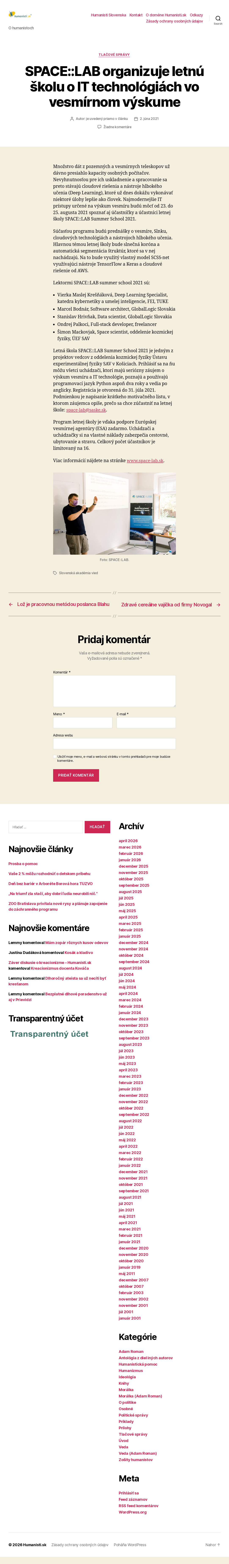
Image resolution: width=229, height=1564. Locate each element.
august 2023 (130, 1051)
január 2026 (130, 867)
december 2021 (133, 1179)
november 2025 (133, 880)
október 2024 (131, 962)
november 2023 (133, 1032)
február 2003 (131, 1300)
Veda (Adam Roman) (138, 1460)
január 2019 (130, 1274)
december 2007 (134, 1287)
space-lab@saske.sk (86, 411)
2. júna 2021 (149, 120)
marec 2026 (130, 854)
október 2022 (131, 1115)
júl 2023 (126, 1058)
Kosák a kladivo (79, 960)
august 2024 (130, 975)
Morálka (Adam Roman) (140, 1403)
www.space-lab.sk (146, 462)
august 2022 (130, 1128)
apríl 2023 (128, 1077)
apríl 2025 (128, 924)
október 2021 (131, 1191)
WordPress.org (133, 1519)
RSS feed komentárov (139, 1513)
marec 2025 (130, 931)
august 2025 (130, 899)
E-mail (123, 722)
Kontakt (136, 15)
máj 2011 (127, 1281)
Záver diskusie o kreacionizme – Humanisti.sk (49, 970)
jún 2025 (127, 911)
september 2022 (134, 1121)
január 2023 (130, 1096)
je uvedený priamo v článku (107, 120)
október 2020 (131, 1268)
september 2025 (134, 892)
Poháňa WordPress (131, 1552)
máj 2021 (127, 1223)
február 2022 (131, 1166)
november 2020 (133, 1262)
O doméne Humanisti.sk (166, 15)
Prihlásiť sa (129, 1500)
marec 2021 (130, 1236)
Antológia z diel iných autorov (146, 1365)
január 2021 (129, 1249)
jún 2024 (127, 988)
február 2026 (131, 860)
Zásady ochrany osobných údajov (174, 22)
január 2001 (130, 1325)
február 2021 (130, 1242)
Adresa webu (63, 743)
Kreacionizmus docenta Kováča (60, 975)
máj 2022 (127, 1147)
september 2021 (134, 1198)
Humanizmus (131, 1378)
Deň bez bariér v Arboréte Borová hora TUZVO (50, 891)
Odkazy (196, 15)
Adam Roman (131, 1358)
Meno (59, 722)
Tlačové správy (114, 56)
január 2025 (130, 943)
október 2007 (131, 1293)
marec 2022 (130, 1160)
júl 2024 (126, 981)
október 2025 (131, 886)
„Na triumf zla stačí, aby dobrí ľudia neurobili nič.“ (53, 901)
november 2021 (133, 1185)
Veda (123, 1454)
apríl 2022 (128, 1153)
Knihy (124, 1390)
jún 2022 (127, 1141)
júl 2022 (126, 1134)
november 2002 (133, 1306)
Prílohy (125, 1435)
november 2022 (133, 1109)
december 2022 (133, 1102)
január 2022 (130, 1172)
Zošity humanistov (136, 1467)
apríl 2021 (128, 1230)
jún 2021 (126, 1217)
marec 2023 (130, 1083)
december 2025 (133, 873)
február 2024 (131, 1013)
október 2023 (131, 1039)
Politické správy (133, 1422)
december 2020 (134, 1255)
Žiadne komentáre (117, 128)
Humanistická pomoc (138, 1371)
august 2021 (130, 1204)
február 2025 (131, 937)
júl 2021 (126, 1211)
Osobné (126, 1416)
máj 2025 (127, 918)
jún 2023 (127, 1064)
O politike (127, 1409)
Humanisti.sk (35, 1552)
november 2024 (133, 956)
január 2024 (130, 1020)
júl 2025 (126, 905)
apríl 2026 (128, 848)
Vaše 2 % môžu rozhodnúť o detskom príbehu (49, 881)
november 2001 (133, 1312)
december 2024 (133, 950)
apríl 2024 (128, 1001)
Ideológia (127, 1384)
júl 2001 (126, 1319)
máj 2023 (127, 1071)
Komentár (61, 680)
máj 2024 (127, 994)
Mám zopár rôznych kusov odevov (76, 950)
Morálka (126, 1397)
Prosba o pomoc (23, 871)
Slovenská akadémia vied (79, 574)
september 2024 (134, 969)
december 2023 (133, 1026)
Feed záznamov (133, 1506)
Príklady (126, 1429)
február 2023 (131, 1090)
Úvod (123, 1448)
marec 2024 (130, 1007)
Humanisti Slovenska (108, 15)
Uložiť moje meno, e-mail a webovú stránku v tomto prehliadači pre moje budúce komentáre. (113, 766)
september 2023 (134, 1045)
